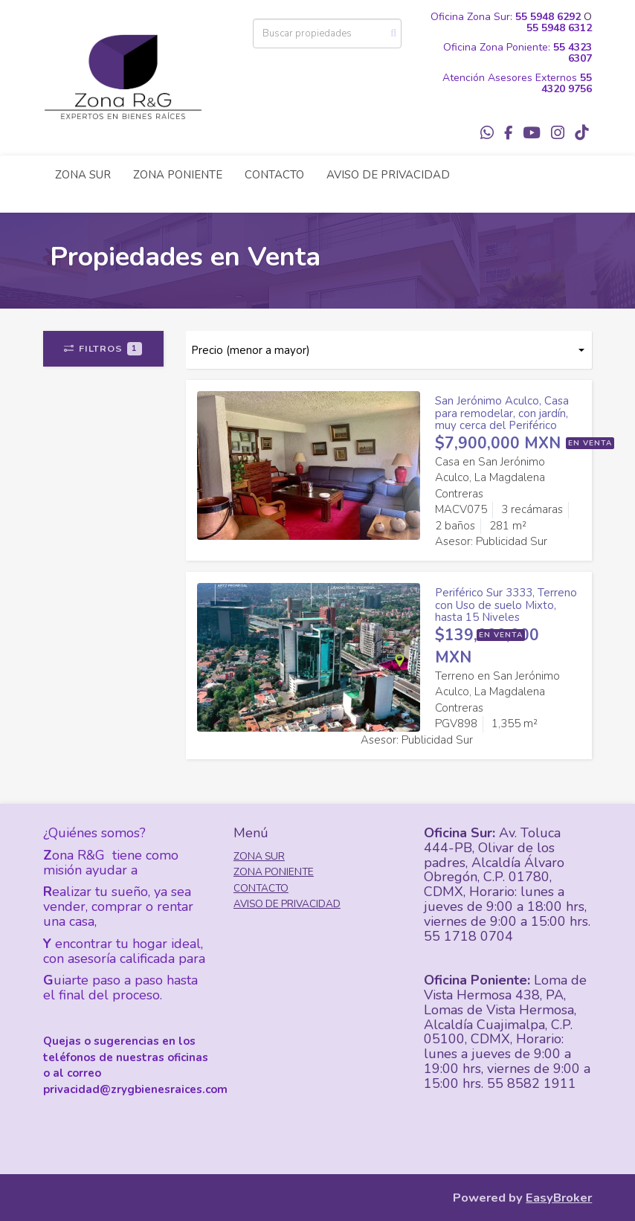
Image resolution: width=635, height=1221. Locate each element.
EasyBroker (559, 1197)
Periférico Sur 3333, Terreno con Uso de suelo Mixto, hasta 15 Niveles (506, 605)
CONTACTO (274, 174)
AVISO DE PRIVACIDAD (388, 174)
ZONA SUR (83, 174)
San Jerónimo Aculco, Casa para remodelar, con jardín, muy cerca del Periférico (502, 413)
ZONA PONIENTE (177, 174)
